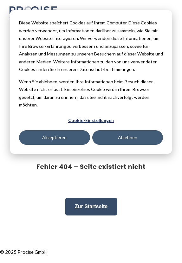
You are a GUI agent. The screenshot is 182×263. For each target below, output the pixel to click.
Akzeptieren (54, 137)
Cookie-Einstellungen (91, 120)
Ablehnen (127, 137)
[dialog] (91, 82)
